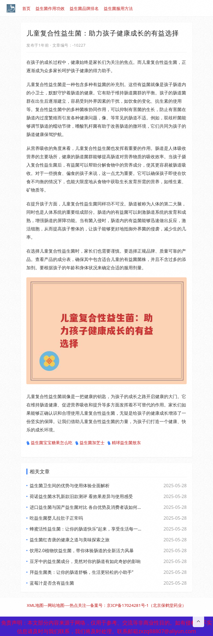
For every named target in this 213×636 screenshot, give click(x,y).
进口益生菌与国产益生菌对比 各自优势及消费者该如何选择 (86, 507)
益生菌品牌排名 (84, 8)
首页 (26, 8)
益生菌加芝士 (90, 443)
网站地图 (56, 605)
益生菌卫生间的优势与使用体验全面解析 (70, 485)
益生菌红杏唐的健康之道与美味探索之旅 (70, 540)
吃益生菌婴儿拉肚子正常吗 (56, 518)
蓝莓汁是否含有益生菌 (52, 583)
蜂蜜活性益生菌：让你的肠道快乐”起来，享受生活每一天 (86, 529)
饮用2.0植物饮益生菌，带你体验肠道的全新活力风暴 (82, 550)
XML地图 (35, 605)
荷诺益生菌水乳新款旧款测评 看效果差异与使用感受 (81, 496)
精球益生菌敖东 (124, 443)
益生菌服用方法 (118, 8)
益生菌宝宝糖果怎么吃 (49, 443)
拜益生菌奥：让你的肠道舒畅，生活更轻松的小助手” (81, 572)
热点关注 (78, 605)
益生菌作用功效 (50, 8)
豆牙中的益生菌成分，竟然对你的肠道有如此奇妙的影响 (85, 561)
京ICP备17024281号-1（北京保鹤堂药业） (146, 605)
